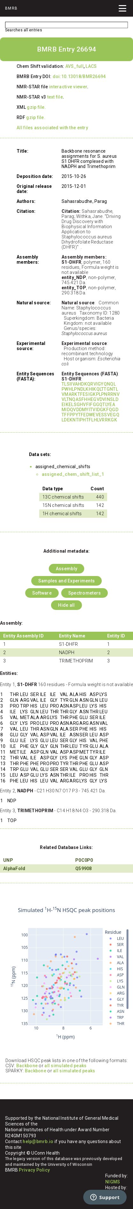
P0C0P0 (84, 860)
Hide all (66, 605)
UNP (8, 860)
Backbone (27, 1065)
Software (42, 593)
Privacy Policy (34, 1170)
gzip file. (36, 107)
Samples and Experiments (66, 580)
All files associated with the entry (52, 127)
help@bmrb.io (38, 1141)
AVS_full (74, 66)
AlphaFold (14, 868)
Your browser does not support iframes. (66, 973)
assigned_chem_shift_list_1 (73, 474)
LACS (91, 66)
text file (55, 97)
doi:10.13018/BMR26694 (79, 76)
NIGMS (112, 1181)
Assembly (66, 568)
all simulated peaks (65, 1065)
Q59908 (83, 868)
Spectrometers (84, 593)
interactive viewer (68, 86)
